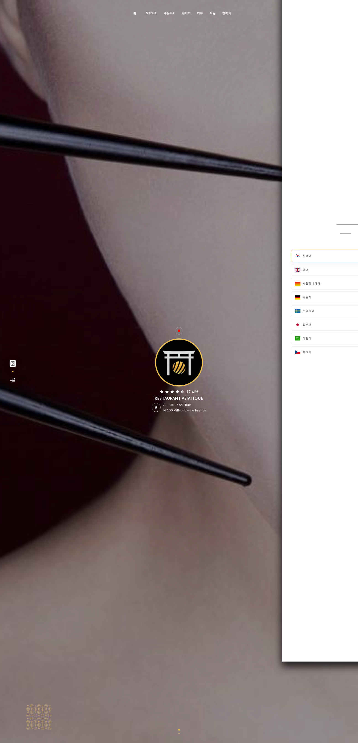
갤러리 (186, 13)
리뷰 (200, 13)
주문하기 (170, 13)
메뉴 (213, 13)
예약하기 (152, 13)
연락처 (226, 13)
